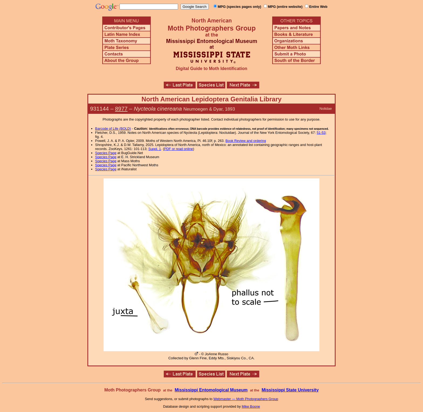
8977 (121, 108)
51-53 (321, 133)
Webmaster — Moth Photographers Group (245, 399)
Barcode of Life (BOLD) (113, 129)
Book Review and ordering (246, 141)
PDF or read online (178, 149)
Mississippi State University (290, 390)
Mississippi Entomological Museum (211, 390)
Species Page (106, 153)
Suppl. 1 (154, 149)
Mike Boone (251, 406)
